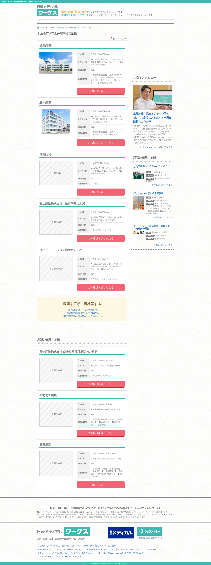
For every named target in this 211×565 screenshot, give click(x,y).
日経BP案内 (110, 546)
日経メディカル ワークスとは (49, 546)
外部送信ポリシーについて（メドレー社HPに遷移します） (60, 557)
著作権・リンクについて (47, 553)
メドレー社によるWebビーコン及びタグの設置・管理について (120, 553)
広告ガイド (100, 546)
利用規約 (65, 546)
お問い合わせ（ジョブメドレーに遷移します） (76, 553)
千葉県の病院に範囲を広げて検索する (82, 313)
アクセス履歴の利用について (152, 549)
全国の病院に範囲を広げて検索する (82, 310)
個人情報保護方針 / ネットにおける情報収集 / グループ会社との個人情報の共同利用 (70, 549)
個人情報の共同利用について (128, 549)
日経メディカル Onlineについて (82, 546)
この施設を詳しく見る (100, 91)
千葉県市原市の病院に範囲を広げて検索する (82, 316)
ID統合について (110, 549)
